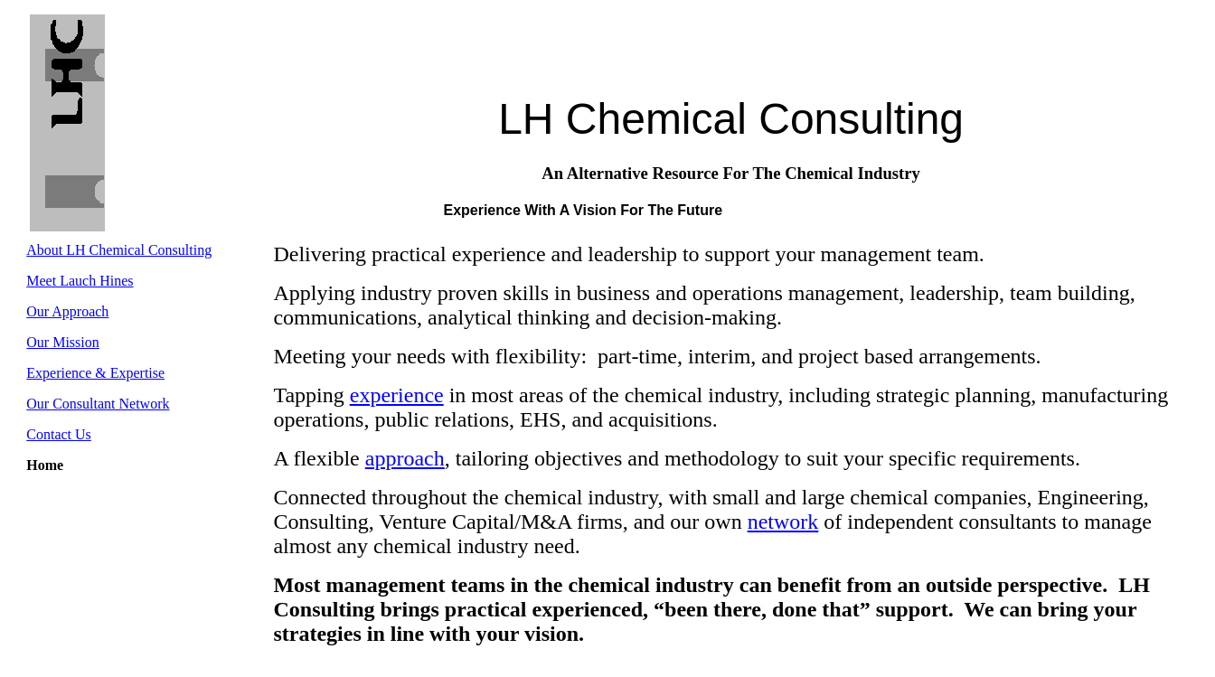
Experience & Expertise (95, 373)
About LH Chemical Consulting (119, 250)
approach (405, 458)
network (783, 521)
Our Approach (67, 311)
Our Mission (62, 342)
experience (397, 395)
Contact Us (58, 434)
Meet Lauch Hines (79, 280)
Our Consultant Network (97, 403)
